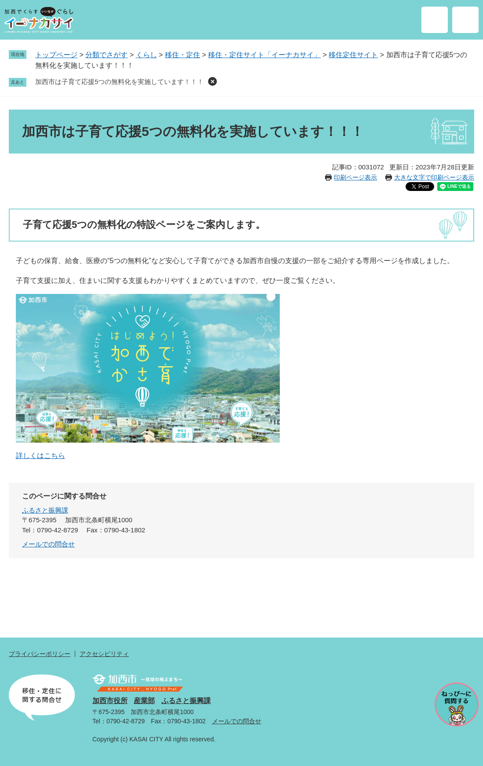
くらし (146, 55)
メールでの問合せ (48, 544)
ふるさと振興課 (45, 510)
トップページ (56, 55)
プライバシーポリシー (39, 653)
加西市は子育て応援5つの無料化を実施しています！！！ (119, 81)
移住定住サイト (353, 55)
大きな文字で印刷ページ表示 (434, 177)
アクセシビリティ (104, 653)
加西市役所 (110, 700)
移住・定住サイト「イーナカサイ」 (264, 55)
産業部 (144, 700)
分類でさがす (106, 55)
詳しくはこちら (40, 455)
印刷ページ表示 (355, 177)
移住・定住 (182, 55)
